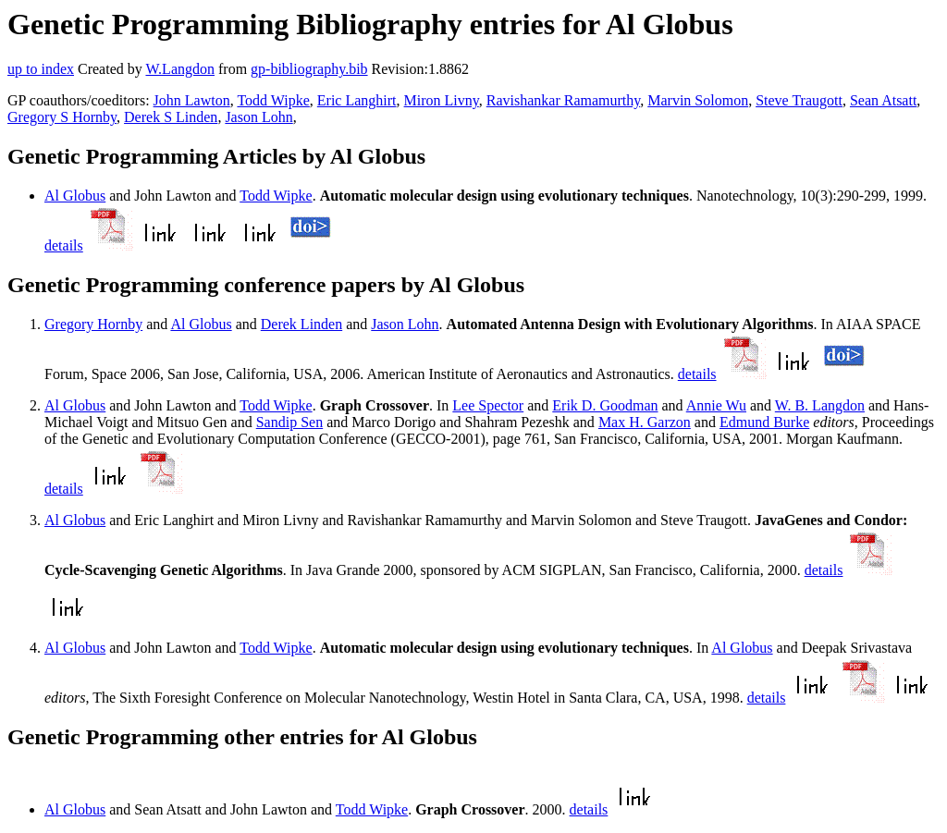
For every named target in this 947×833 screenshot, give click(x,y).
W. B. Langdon (820, 405)
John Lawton (192, 100)
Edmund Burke (764, 422)
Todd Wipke (273, 100)
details (63, 245)
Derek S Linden (170, 117)
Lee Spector (487, 405)
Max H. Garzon (644, 422)
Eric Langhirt (357, 100)
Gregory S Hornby (62, 117)
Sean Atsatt (883, 100)
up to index (40, 69)
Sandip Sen (289, 422)
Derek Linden (301, 324)
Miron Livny (441, 100)
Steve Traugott (799, 100)
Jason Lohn (258, 117)
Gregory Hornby (93, 324)
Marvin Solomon (697, 100)
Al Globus (74, 195)
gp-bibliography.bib (309, 69)
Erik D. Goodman (605, 405)
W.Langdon (180, 69)
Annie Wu (716, 405)
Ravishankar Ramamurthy (563, 100)
